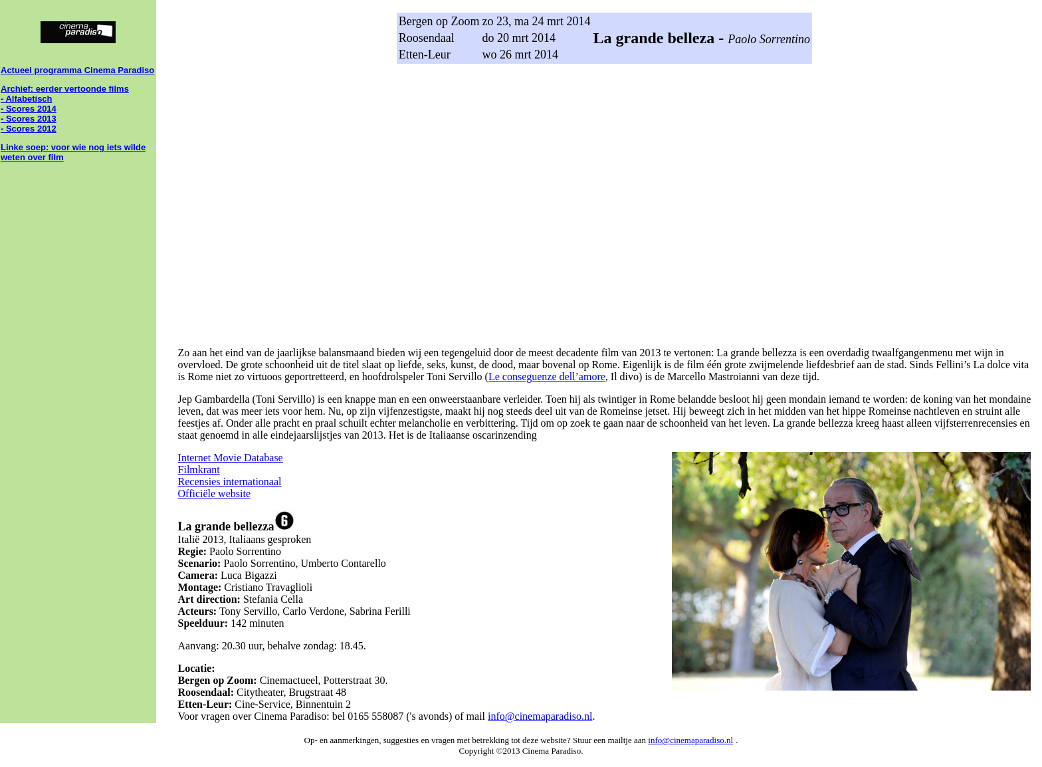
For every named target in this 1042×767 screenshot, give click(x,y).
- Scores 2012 (28, 129)
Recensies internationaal (230, 481)
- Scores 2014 (28, 109)
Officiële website (214, 493)
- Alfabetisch (26, 99)
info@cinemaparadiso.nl (540, 716)
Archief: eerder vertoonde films (65, 89)
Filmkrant (199, 469)
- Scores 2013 (28, 119)
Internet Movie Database (230, 457)
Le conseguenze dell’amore (546, 376)
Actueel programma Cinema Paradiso (77, 70)
